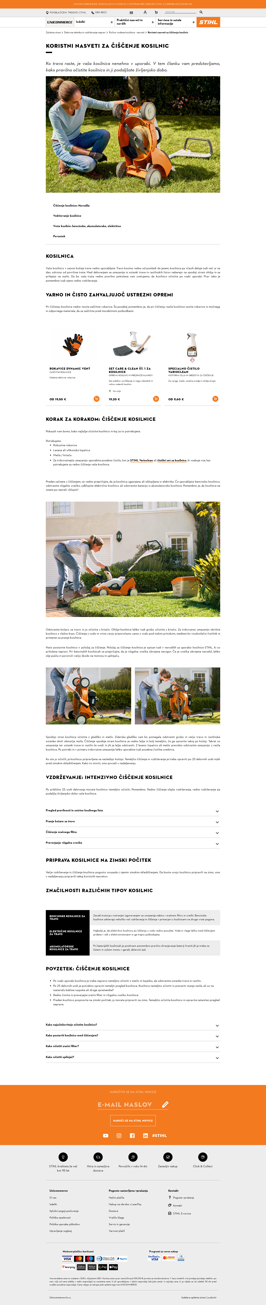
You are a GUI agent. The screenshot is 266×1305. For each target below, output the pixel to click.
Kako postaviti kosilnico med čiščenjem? (72, 1036)
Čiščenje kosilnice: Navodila (71, 206)
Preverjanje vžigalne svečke (64, 843)
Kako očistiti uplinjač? (60, 1057)
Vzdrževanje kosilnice (67, 216)
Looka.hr (211, 1297)
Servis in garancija (119, 1224)
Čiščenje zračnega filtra (61, 832)
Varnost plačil (117, 1231)
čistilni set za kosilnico (171, 461)
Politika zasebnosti (60, 1218)
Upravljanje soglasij (61, 1231)
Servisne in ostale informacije (176, 22)
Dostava (113, 1211)
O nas (53, 1198)
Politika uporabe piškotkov (65, 1224)
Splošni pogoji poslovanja (64, 1211)
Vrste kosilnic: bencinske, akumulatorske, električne (87, 226)
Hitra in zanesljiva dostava (98, 1168)
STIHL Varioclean (141, 461)
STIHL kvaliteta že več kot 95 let (63, 1168)
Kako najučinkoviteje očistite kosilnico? (71, 1025)
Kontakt (177, 1206)
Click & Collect (203, 1166)
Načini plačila (116, 1198)
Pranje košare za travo (60, 821)
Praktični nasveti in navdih (135, 22)
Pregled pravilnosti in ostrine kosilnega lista (74, 811)
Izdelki (94, 22)
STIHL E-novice (182, 1214)
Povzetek (59, 236)
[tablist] (184, 13)
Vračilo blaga (116, 1218)
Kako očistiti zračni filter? (62, 1046)
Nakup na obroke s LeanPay (125, 1204)
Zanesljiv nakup (168, 1166)
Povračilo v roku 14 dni (133, 1166)
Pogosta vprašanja (183, 1198)
